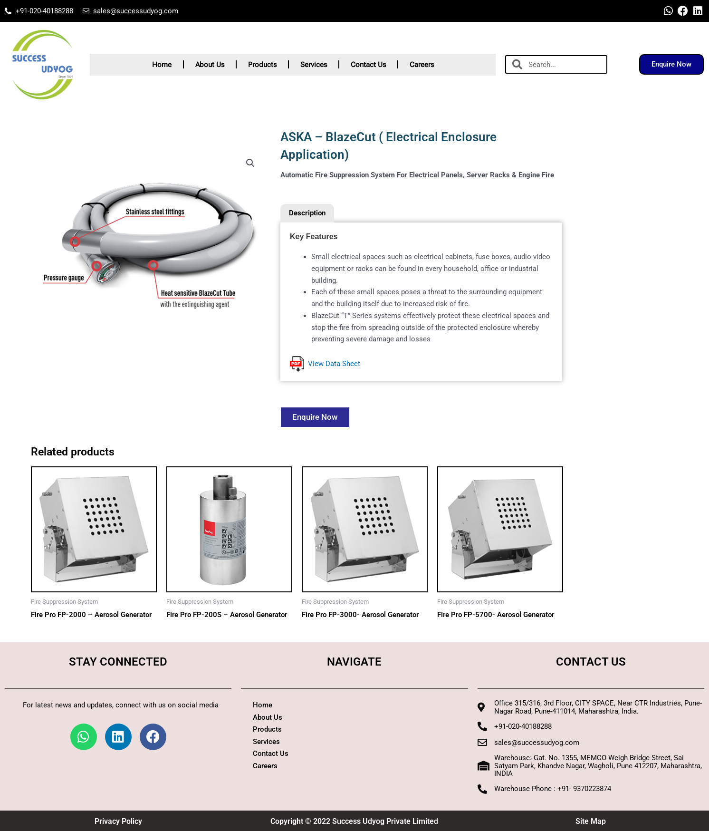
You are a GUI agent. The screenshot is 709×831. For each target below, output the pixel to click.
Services (313, 64)
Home (162, 64)
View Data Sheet (325, 363)
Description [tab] (307, 213)
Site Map (590, 821)
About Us (209, 64)
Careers (422, 64)
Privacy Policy (118, 821)
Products (262, 64)
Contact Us (368, 64)
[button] (250, 163)
